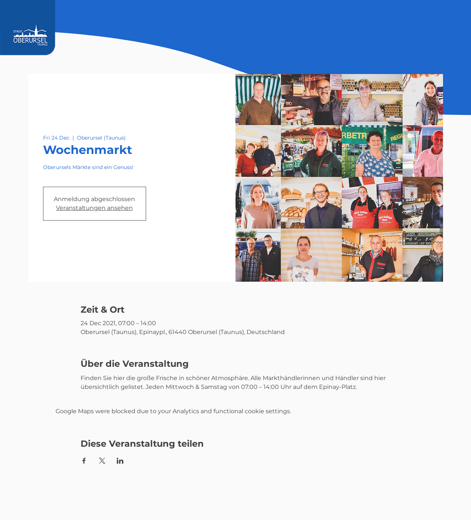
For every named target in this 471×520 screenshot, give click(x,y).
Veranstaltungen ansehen (94, 207)
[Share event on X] (102, 461)
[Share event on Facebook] (84, 461)
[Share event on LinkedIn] (120, 461)
